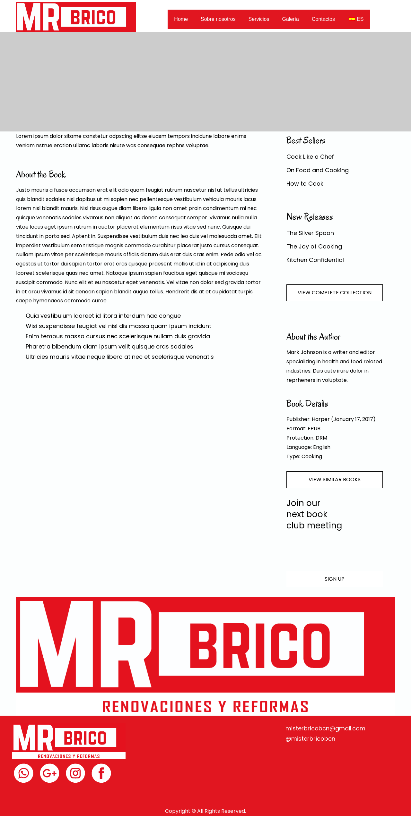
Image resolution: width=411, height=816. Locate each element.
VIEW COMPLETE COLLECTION (335, 292)
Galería (290, 19)
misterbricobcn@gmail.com (325, 728)
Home (181, 19)
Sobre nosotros (218, 19)
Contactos (323, 19)
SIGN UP (335, 579)
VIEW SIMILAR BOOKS (335, 479)
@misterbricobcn (310, 739)
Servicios (259, 19)
